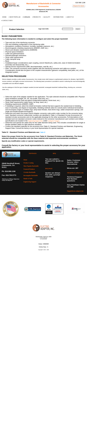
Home (25, 160)
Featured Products (29, 169)
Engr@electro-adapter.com (75, 191)
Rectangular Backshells (31, 175)
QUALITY (47, 17)
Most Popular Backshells (31, 166)
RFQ (54, 153)
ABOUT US (70, 17)
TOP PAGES (33, 153)
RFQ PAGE (48, 168)
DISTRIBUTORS (58, 17)
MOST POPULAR (15, 17)
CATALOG (27, 17)
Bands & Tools (28, 178)
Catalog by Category (53, 121)
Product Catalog (28, 163)
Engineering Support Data (35, 121)
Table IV (42, 132)
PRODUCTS (37, 17)
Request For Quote (78, 6)
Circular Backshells (29, 172)
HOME (4, 17)
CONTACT (76, 153)
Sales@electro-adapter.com (75, 172)
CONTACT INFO (7, 20)
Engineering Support (30, 181)
